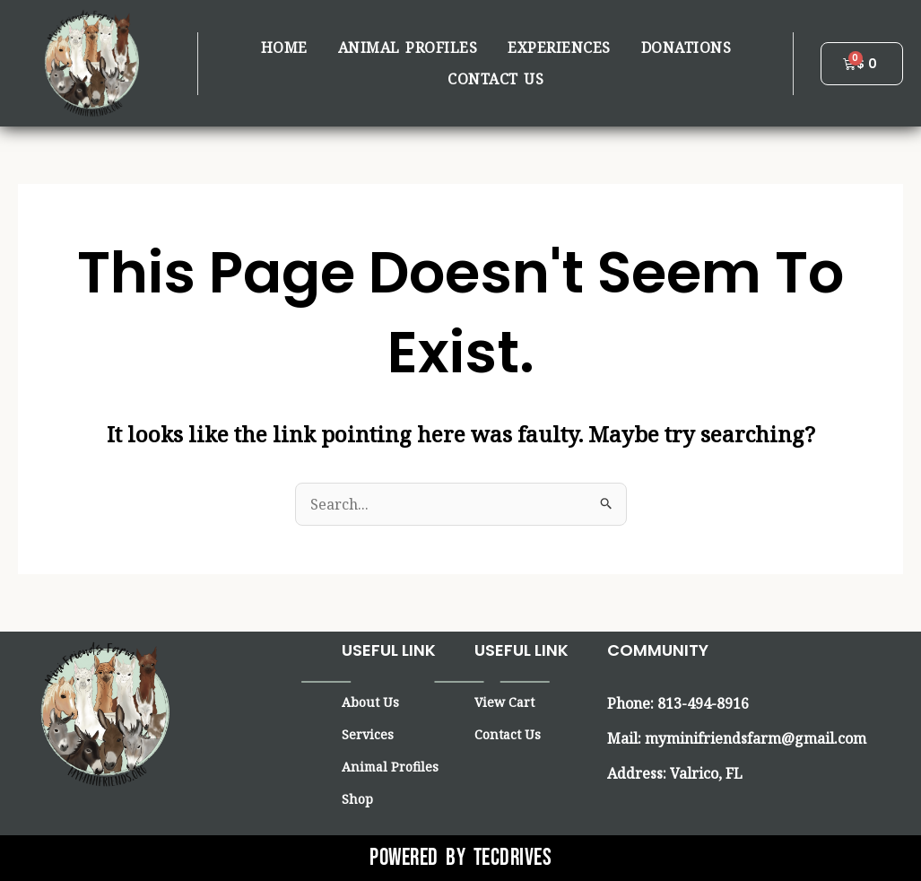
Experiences (559, 47)
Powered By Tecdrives (460, 858)
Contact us (495, 79)
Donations (686, 47)
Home (284, 47)
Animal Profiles (408, 47)
